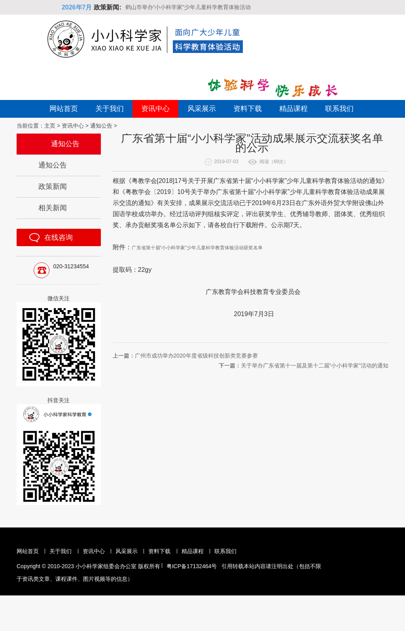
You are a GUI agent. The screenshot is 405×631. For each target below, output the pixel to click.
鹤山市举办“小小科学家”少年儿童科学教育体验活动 (188, 7)
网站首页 (63, 109)
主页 (49, 125)
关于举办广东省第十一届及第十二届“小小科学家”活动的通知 (314, 365)
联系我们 (339, 109)
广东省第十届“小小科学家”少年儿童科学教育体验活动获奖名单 (197, 248)
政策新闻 (52, 186)
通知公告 (101, 125)
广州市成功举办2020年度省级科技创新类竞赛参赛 (196, 355)
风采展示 (201, 109)
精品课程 (293, 109)
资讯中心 (155, 109)
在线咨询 (58, 237)
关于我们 (109, 109)
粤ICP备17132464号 (192, 566)
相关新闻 (52, 208)
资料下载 (247, 109)
